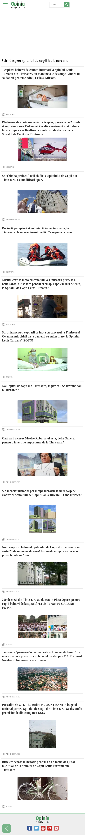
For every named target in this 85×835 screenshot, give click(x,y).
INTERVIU (10, 167)
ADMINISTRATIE (13, 219)
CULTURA (10, 272)
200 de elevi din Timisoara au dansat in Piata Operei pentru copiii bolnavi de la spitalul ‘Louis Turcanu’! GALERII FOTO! (41, 603)
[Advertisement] (42, 23)
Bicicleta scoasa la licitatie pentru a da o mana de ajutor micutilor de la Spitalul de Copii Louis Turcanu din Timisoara (38, 766)
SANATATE (10, 114)
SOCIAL (9, 377)
